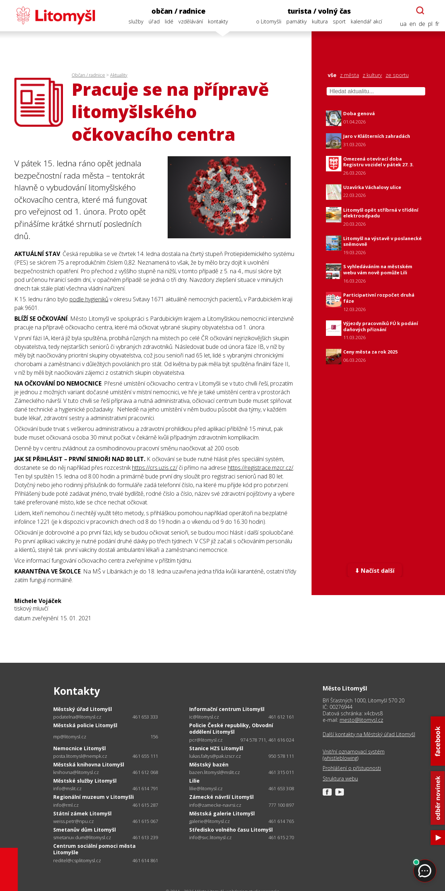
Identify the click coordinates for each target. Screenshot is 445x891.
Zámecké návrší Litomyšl (221, 796)
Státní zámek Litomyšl (82, 813)
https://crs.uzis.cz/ (154, 468)
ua (403, 24)
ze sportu (397, 75)
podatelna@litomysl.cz (77, 717)
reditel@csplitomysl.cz (77, 861)
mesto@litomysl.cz (361, 719)
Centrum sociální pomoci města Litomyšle (94, 849)
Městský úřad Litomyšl (82, 709)
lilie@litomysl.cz (206, 789)
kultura (320, 21)
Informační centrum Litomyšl (226, 709)
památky (296, 21)
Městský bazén (208, 764)
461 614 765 (281, 821)
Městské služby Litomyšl (85, 780)
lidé (169, 21)
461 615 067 (145, 821)
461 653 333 (145, 717)
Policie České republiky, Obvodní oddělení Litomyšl (231, 728)
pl (430, 24)
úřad (154, 21)
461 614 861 (145, 860)
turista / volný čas (319, 11)
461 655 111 (145, 756)
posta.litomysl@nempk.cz (80, 756)
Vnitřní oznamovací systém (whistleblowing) (354, 754)
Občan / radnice (88, 75)
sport (339, 21)
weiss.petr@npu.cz (73, 821)
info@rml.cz (66, 805)
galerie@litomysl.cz (209, 821)
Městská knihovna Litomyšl (88, 764)
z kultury (372, 75)
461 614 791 (145, 788)
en (412, 24)
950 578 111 (281, 756)
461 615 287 (145, 805)
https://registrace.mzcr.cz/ (260, 468)
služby (136, 21)
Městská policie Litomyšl (85, 725)
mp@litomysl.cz (69, 737)
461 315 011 (281, 772)
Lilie (194, 780)
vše (332, 75)
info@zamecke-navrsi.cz (215, 805)
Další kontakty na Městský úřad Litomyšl (369, 734)
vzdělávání (190, 21)
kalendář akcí (366, 21)
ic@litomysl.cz (204, 717)
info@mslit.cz (67, 789)
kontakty (218, 21)
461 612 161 (281, 717)
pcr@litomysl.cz (206, 740)
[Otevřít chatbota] (420, 10)
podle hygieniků (88, 299)
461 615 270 (281, 837)
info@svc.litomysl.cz (210, 837)
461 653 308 (281, 788)
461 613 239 (145, 837)
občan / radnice (178, 11)
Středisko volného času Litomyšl (231, 829)
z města (349, 75)
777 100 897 (281, 805)
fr (437, 24)
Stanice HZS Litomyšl (216, 748)
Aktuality (118, 75)
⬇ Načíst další (375, 571)
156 (154, 736)
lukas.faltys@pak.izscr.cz (215, 756)
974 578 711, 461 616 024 (267, 740)
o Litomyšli (268, 21)
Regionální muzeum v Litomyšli (93, 796)
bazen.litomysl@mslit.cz (214, 772)
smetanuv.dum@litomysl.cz (82, 837)
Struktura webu (340, 778)
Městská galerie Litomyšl (222, 813)
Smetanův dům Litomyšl (84, 829)
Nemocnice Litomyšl (79, 748)
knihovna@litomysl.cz (76, 772)
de (422, 24)
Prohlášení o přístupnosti (352, 768)
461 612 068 (145, 772)
